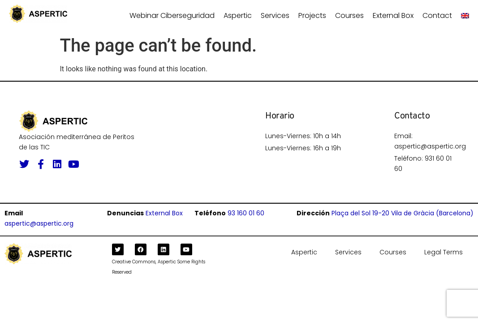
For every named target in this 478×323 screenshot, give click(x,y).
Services (275, 15)
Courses (349, 15)
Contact (437, 15)
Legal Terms (443, 252)
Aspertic (238, 15)
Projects (312, 15)
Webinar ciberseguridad (172, 15)
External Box (393, 15)
